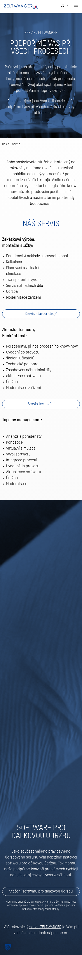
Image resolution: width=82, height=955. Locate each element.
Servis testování (41, 404)
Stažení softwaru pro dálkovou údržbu (41, 891)
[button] (76, 6)
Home (5, 144)
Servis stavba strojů (41, 314)
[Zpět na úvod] (21, 6)
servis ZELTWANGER (45, 927)
